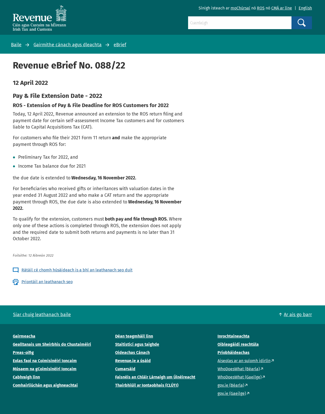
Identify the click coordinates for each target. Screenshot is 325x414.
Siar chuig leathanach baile (42, 314)
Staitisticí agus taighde (137, 344)
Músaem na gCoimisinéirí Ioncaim (45, 368)
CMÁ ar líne (281, 8)
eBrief (120, 45)
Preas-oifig (23, 352)
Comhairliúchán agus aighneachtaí (45, 385)
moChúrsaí (240, 8)
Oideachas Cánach (132, 352)
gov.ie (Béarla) (231, 385)
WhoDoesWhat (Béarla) (239, 368)
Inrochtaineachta (234, 336)
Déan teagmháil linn (134, 336)
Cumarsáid (125, 368)
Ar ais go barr (298, 314)
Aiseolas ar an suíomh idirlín (244, 360)
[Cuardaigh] (239, 22)
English (305, 8)
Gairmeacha (24, 336)
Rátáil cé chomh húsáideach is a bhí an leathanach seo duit (77, 270)
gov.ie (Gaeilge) (232, 393)
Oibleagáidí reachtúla (238, 344)
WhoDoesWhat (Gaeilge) (240, 377)
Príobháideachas (234, 352)
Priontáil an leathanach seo (47, 281)
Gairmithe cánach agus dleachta (68, 45)
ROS (261, 8)
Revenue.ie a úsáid (133, 360)
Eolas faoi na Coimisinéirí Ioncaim (45, 360)
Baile (16, 45)
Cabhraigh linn (26, 377)
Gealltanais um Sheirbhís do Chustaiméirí (52, 344)
